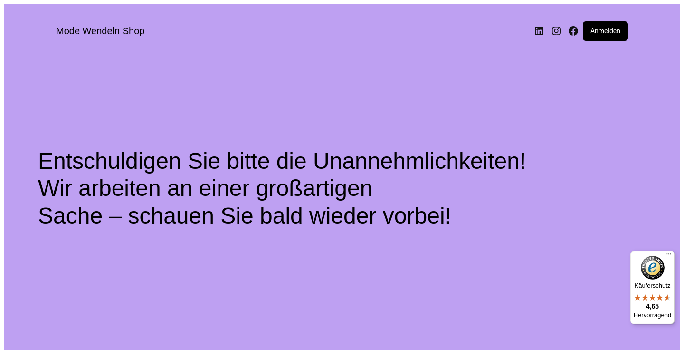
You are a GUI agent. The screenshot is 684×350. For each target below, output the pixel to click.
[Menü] (668, 256)
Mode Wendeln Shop (100, 31)
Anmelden (605, 31)
